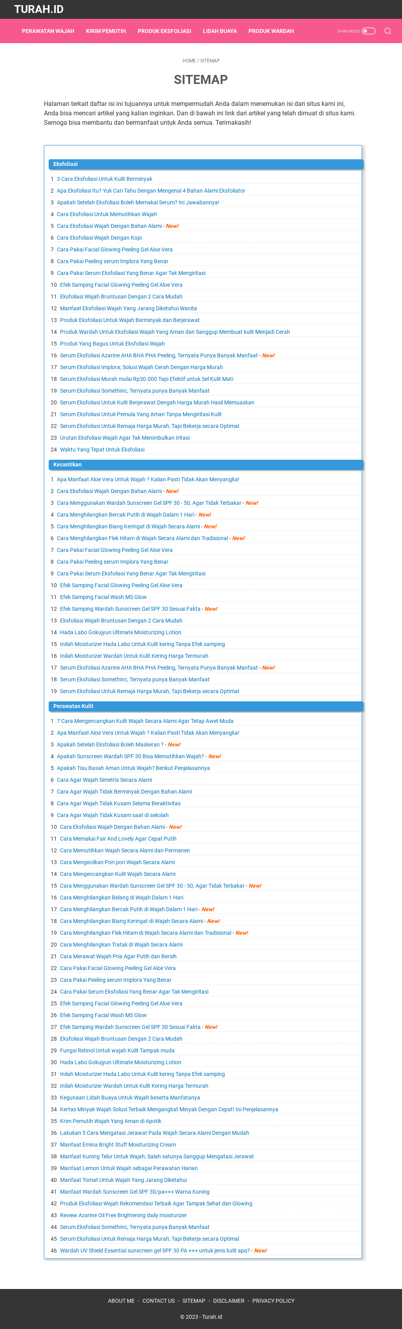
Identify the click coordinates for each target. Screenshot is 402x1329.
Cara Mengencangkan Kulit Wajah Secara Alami (117, 874)
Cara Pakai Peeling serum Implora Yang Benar (112, 261)
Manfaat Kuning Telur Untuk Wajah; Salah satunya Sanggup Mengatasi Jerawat (157, 1156)
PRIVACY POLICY (273, 1301)
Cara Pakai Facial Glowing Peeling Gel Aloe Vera (115, 249)
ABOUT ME (121, 1301)
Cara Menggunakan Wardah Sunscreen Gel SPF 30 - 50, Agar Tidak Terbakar (149, 503)
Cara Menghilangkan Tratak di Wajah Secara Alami (121, 944)
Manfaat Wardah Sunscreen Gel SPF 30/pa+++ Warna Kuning (135, 1192)
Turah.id (39, 9)
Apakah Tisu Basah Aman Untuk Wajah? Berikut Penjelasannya (133, 768)
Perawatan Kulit (73, 706)
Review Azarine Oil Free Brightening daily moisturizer (123, 1215)
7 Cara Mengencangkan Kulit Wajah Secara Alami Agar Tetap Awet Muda (145, 721)
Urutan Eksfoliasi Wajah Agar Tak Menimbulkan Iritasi (125, 438)
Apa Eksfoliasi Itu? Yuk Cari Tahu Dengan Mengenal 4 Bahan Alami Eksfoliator (151, 191)
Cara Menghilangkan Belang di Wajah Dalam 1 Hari (121, 897)
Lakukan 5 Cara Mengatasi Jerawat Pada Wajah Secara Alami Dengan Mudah (154, 1133)
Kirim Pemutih (110, 31)
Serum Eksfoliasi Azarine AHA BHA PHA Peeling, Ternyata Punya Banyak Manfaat (159, 355)
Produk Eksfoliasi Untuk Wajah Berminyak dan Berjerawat (130, 320)
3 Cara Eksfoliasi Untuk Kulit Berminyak (104, 179)
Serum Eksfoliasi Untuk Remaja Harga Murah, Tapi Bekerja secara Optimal (149, 426)
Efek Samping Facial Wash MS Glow (103, 597)
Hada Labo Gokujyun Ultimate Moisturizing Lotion (120, 632)
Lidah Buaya (224, 31)
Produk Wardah (275, 31)
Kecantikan (67, 464)
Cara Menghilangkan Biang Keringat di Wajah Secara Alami (128, 526)
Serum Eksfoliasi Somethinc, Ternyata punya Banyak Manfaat (135, 391)
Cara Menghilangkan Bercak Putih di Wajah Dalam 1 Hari (125, 515)
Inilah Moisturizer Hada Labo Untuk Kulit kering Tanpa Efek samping (142, 644)
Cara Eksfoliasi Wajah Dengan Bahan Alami (109, 226)
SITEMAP (194, 1301)
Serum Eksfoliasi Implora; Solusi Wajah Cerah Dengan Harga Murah (141, 367)
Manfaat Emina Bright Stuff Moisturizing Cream (118, 1144)
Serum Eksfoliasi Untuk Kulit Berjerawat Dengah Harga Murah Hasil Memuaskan (157, 402)
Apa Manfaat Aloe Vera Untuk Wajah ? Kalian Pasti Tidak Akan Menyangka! (148, 479)
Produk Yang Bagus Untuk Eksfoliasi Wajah (112, 343)
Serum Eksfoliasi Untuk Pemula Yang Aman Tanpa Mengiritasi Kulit (141, 414)
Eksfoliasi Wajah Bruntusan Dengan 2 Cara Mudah (121, 296)
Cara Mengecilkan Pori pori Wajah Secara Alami (117, 862)
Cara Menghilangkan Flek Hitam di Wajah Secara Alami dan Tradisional (142, 538)
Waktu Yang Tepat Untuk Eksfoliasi (102, 449)
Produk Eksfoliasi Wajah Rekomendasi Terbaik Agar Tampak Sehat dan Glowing (156, 1203)
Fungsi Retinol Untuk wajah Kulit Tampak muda (117, 1050)
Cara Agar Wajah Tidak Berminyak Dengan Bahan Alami (124, 791)
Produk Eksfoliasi (168, 31)
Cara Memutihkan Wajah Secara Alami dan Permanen (125, 850)
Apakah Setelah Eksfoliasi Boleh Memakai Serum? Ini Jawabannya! (138, 202)
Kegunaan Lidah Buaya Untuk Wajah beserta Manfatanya (130, 1097)
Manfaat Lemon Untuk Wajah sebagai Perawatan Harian (129, 1168)
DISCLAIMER (229, 1301)
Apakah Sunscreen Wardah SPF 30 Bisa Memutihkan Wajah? (130, 756)
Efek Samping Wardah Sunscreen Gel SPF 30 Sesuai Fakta (130, 609)
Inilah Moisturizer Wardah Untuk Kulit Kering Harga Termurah (134, 656)
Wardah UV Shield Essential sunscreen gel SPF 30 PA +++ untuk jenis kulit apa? (155, 1250)
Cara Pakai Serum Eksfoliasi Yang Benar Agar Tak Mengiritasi (131, 273)
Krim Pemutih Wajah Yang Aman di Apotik (110, 1121)
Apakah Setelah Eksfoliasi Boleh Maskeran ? (110, 744)
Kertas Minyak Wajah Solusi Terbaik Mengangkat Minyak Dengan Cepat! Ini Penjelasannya (169, 1109)
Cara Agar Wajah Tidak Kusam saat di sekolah (113, 815)
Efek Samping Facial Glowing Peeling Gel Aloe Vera (121, 285)
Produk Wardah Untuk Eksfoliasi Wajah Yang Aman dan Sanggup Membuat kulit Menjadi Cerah (175, 332)
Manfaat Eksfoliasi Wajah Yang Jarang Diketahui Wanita (128, 308)
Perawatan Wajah (52, 31)
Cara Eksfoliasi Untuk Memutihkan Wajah (107, 214)
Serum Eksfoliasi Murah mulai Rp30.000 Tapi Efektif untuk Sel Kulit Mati (146, 379)
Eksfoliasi (65, 164)
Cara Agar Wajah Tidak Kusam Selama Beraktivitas (119, 803)
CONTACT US (159, 1301)
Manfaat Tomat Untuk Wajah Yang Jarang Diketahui (123, 1180)
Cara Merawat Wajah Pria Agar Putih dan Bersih (118, 956)
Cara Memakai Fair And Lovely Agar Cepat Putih (118, 839)
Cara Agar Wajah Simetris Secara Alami (104, 780)
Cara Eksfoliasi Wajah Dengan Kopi (99, 238)
